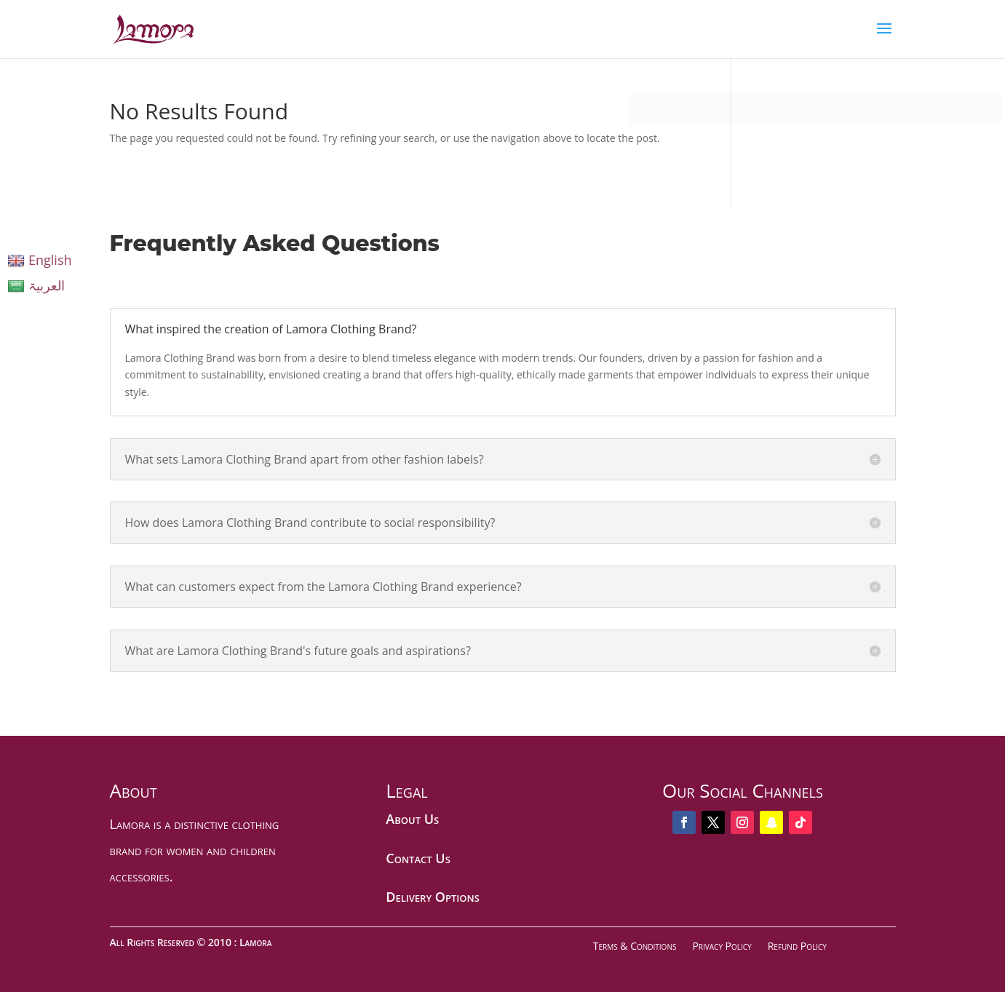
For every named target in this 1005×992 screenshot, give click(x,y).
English (39, 260)
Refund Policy (797, 946)
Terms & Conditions (635, 946)
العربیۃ (36, 285)
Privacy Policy (721, 946)
